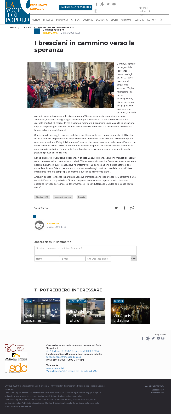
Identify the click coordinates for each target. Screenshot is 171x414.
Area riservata (154, 386)
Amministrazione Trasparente (18, 406)
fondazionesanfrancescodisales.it (64, 356)
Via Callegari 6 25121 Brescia (60, 371)
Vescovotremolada (63, 197)
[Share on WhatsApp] (133, 208)
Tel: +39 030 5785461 (87, 371)
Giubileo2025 (42, 197)
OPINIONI (126, 19)
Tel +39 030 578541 (90, 351)
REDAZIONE (53, 223)
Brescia (81, 197)
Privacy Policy (157, 392)
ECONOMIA (101, 19)
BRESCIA (48, 19)
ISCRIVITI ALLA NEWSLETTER (76, 6)
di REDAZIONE (50, 32)
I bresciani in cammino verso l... (57, 27)
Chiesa (12, 27)
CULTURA (88, 19)
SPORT (114, 19)
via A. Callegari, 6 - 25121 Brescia (62, 351)
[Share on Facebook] (124, 208)
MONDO (36, 19)
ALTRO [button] (151, 19)
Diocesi (27, 27)
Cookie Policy (158, 390)
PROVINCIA (62, 19)
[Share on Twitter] (116, 208)
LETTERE (139, 19)
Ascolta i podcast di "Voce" (144, 10)
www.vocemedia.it (55, 368)
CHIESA (75, 19)
